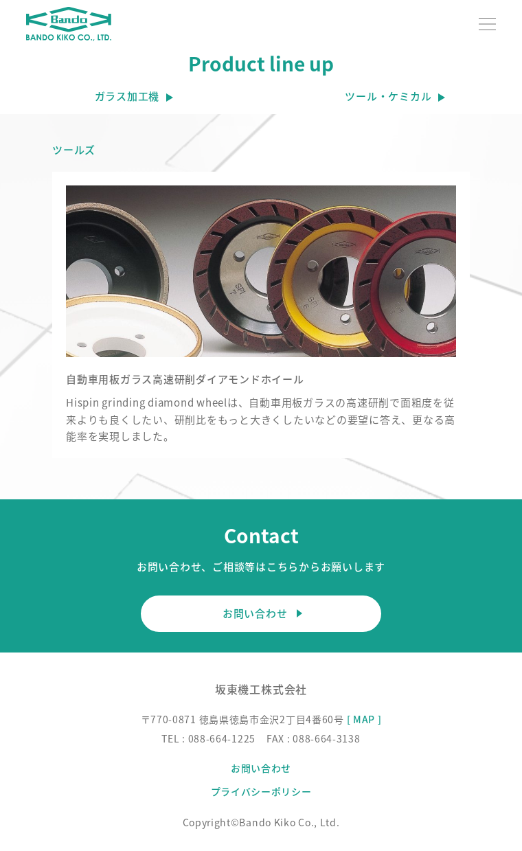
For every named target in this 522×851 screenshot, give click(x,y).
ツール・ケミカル (388, 96)
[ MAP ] (364, 719)
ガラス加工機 (127, 96)
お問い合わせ (261, 613)
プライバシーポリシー (261, 791)
